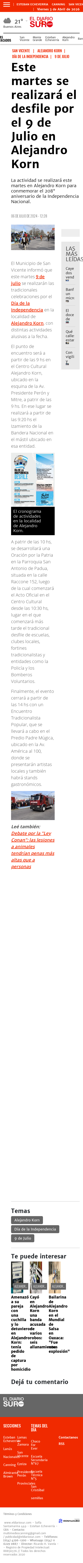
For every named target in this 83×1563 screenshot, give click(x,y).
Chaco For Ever (35, 1444)
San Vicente (24, 39)
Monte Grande (37, 39)
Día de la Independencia (35, 1229)
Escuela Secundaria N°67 (39, 1460)
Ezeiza (22, 1464)
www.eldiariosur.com (17, 1522)
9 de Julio (22, 1238)
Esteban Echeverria (32, 4)
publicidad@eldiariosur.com (23, 1536)
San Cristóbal (37, 1488)
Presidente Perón (25, 1473)
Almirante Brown (10, 1474)
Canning (58, 4)
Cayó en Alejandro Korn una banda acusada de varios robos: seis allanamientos (44, 1322)
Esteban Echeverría (52, 39)
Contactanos (68, 1437)
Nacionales (11, 1457)
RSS (61, 1444)
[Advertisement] (41, 914)
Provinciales (26, 1483)
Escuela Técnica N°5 (36, 1475)
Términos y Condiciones (17, 1514)
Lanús (7, 1449)
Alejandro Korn (68, 39)
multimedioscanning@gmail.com (24, 1533)
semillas (37, 1498)
